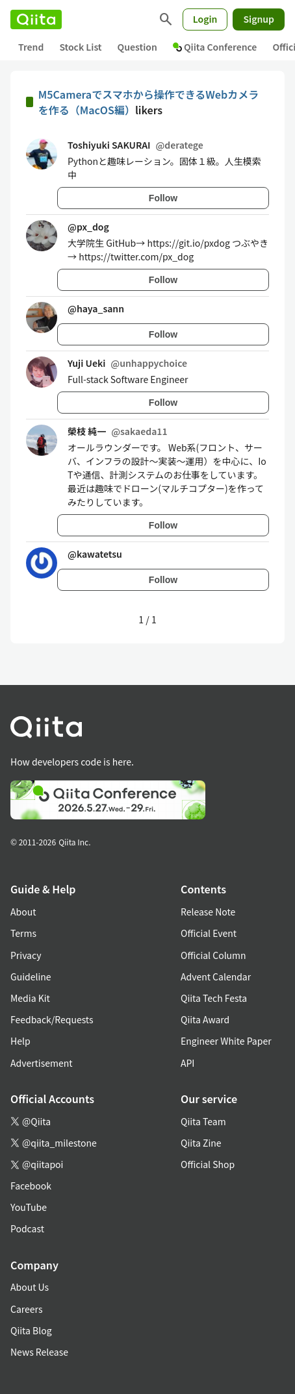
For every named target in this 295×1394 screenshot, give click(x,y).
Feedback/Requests (52, 1019)
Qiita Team (203, 1121)
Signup (258, 18)
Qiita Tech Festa (214, 997)
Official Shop (208, 1164)
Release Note (208, 911)
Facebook (30, 1185)
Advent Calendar (216, 976)
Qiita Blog (31, 1330)
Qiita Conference (215, 46)
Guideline (30, 976)
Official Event (209, 933)
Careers (26, 1308)
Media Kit (30, 997)
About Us (29, 1286)
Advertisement (41, 1062)
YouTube (28, 1207)
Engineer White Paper (226, 1040)
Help (20, 1040)
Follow (163, 198)
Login (205, 18)
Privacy (25, 955)
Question (137, 46)
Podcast (27, 1228)
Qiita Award (205, 1019)
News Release (39, 1351)
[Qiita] (36, 19)
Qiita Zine (201, 1142)
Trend (31, 46)
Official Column (213, 955)
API (187, 1062)
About (23, 911)
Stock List (80, 46)
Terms (23, 933)
